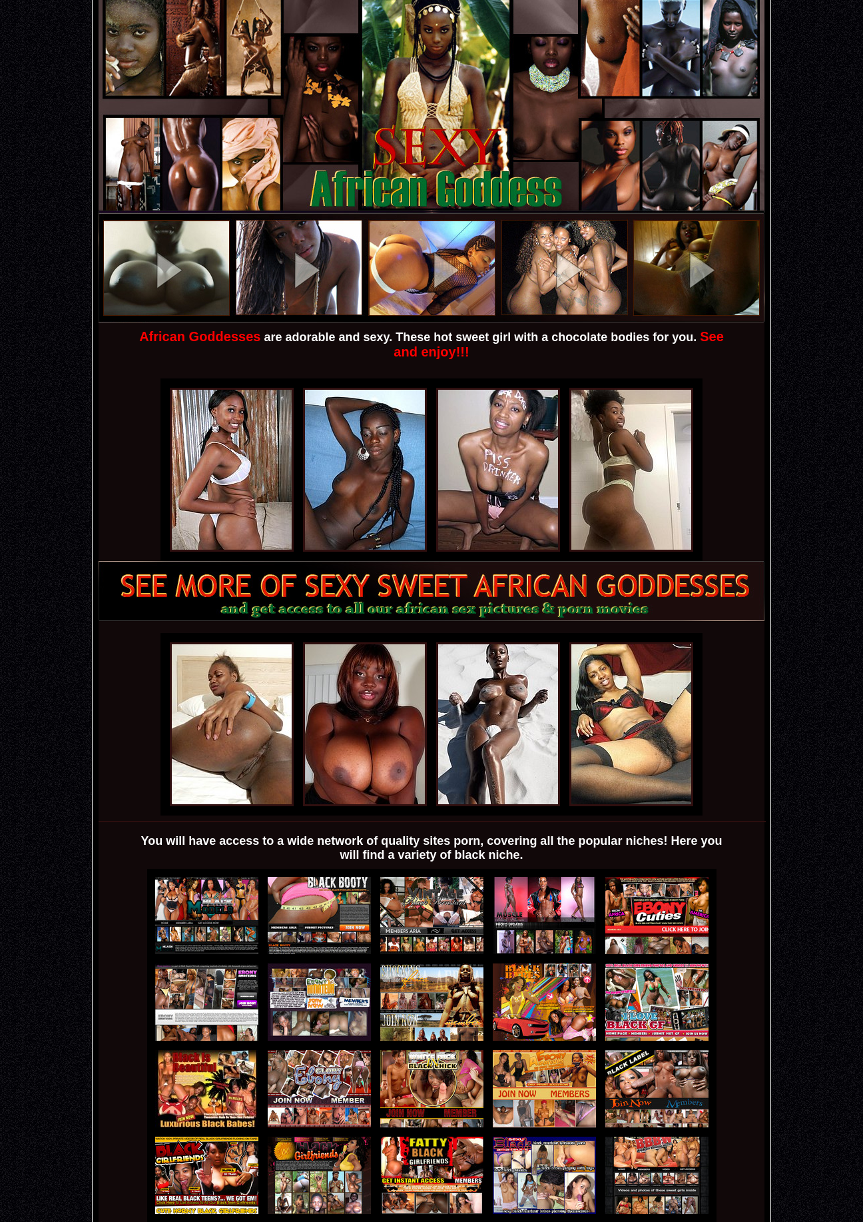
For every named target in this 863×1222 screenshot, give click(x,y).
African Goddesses (199, 336)
